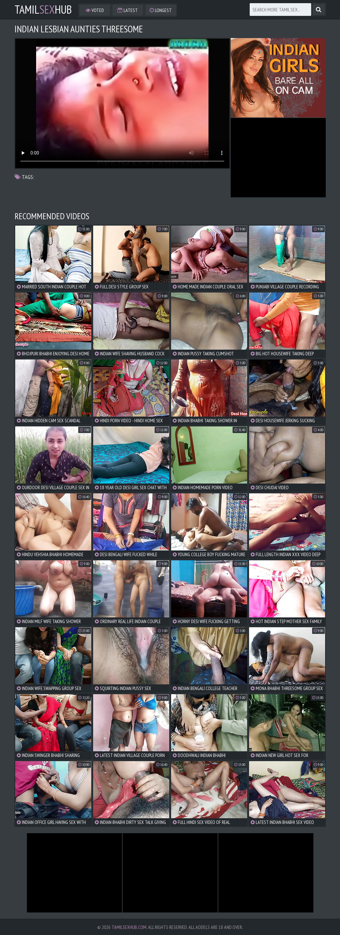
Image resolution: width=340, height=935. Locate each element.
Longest (161, 10)
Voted (95, 10)
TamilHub (43, 9)
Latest (128, 10)
